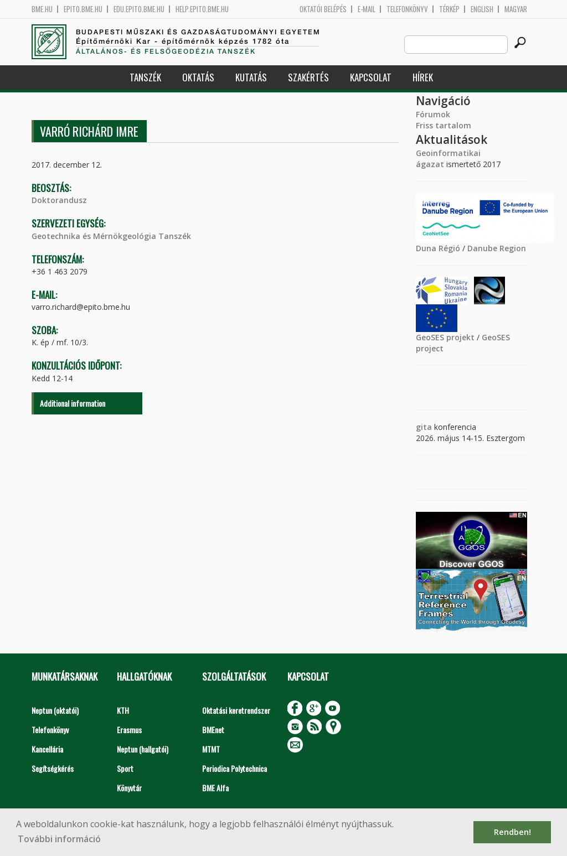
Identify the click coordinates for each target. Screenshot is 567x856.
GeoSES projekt (445, 337)
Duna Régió (438, 248)
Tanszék (145, 77)
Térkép (449, 9)
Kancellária (47, 749)
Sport (125, 768)
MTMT (211, 749)
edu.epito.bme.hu (139, 9)
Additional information (72, 403)
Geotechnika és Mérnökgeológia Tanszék (111, 236)
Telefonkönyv (407, 9)
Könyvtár (129, 787)
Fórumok (433, 114)
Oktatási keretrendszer (236, 710)
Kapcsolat (370, 77)
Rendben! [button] (512, 832)
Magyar (515, 9)
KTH (123, 710)
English (482, 9)
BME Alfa (215, 787)
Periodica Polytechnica (234, 768)
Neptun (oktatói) (55, 710)
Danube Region (496, 248)
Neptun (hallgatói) (142, 749)
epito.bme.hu (83, 9)
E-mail (366, 9)
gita (424, 427)
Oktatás (198, 77)
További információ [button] (59, 839)
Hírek (423, 77)
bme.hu (42, 9)
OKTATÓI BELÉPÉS (323, 9)
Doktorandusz (59, 200)
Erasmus (129, 729)
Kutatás (251, 77)
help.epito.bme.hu (202, 9)
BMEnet (213, 729)
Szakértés (308, 77)
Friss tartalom (443, 125)
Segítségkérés (53, 768)
